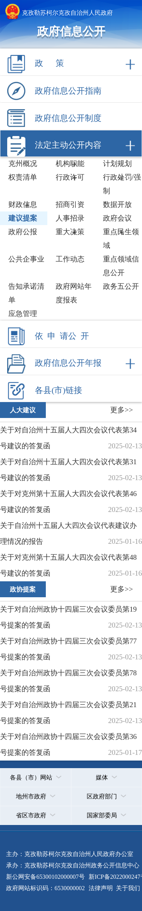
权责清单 (22, 177)
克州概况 (22, 163)
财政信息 (22, 204)
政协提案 (23, 589)
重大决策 (70, 232)
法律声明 (101, 888)
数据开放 (117, 204)
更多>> (121, 410)
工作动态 (70, 259)
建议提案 (22, 218)
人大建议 (23, 410)
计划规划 (117, 163)
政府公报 (22, 232)
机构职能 (70, 163)
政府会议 (117, 218)
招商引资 (70, 204)
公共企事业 (26, 259)
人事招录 (70, 218)
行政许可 (70, 177)
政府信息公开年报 (68, 363)
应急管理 (22, 314)
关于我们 (127, 888)
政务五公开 (121, 286)
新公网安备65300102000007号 (45, 876)
